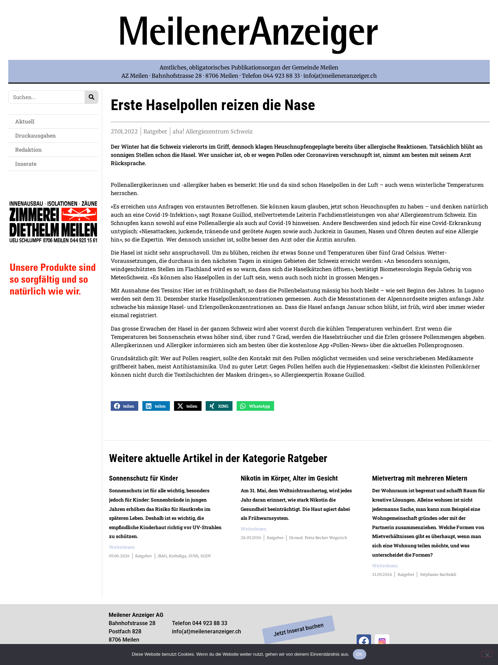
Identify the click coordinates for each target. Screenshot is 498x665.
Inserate (27, 163)
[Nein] (487, 654)
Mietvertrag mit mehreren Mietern (419, 480)
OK (359, 654)
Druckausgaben (35, 135)
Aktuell (26, 121)
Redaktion (30, 149)
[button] (124, 407)
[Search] (91, 97)
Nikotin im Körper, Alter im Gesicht (289, 480)
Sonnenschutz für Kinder (143, 480)
